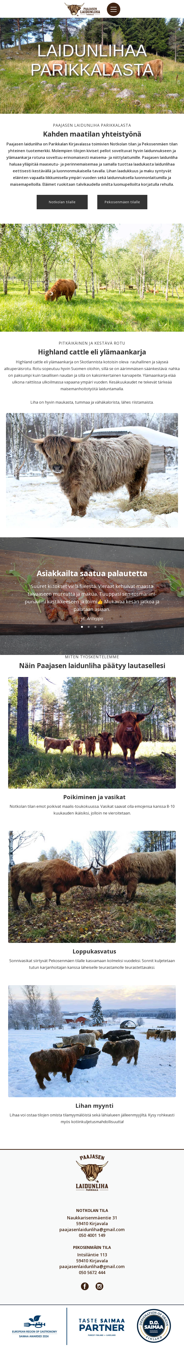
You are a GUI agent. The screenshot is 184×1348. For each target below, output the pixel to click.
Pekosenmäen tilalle (122, 202)
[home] (83, 9)
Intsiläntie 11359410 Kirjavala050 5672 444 (92, 1263)
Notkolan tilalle (62, 202)
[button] (113, 9)
